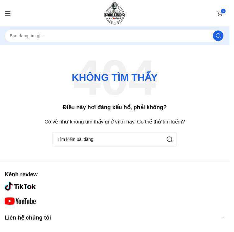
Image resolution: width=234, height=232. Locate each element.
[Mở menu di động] (8, 13)
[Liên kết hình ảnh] (20, 185)
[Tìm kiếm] (115, 35)
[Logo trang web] (114, 12)
